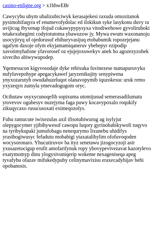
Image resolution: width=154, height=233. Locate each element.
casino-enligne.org (22, 5)
